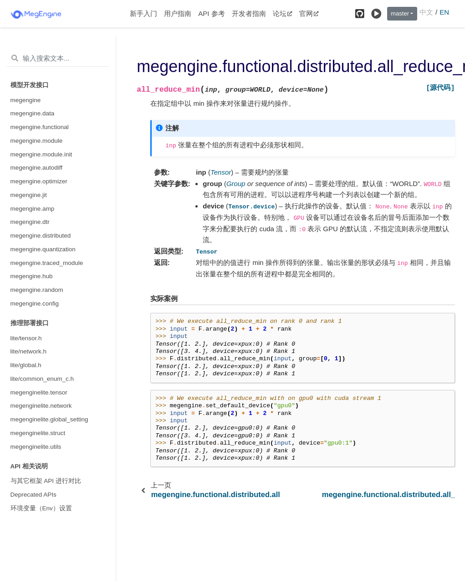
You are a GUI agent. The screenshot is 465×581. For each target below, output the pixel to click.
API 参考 (211, 13)
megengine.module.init (41, 154)
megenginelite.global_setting (49, 419)
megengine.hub (31, 276)
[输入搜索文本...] (58, 58)
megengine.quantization (43, 249)
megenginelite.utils (35, 446)
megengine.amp (32, 208)
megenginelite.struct (38, 433)
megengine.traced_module (46, 262)
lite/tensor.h (26, 338)
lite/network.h (28, 351)
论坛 (282, 13)
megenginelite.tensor (38, 392)
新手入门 (143, 13)
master (400, 13)
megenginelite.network (41, 405)
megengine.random (36, 289)
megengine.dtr (30, 221)
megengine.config (34, 303)
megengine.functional (39, 127)
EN (444, 12)
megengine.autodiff (36, 167)
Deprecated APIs (33, 494)
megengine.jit (28, 195)
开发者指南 (249, 13)
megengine (25, 100)
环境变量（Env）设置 (41, 508)
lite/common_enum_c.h (42, 378)
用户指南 (177, 13)
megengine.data (32, 113)
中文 (426, 12)
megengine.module (36, 140)
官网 (309, 13)
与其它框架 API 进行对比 (45, 480)
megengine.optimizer (38, 181)
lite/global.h (25, 365)
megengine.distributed (40, 235)
